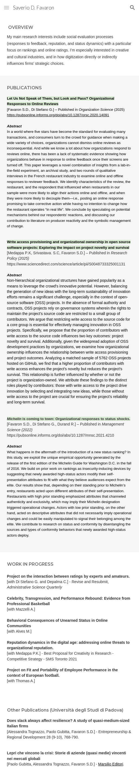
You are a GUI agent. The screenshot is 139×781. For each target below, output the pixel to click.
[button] (6, 7)
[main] (69, 45)
